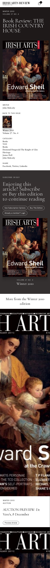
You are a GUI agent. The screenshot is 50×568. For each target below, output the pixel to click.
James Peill (7, 155)
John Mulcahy (9, 108)
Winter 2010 (8, 11)
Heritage (6, 152)
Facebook (7, 166)
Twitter (15, 166)
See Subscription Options (15, 208)
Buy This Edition (36, 208)
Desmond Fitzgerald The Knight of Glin (20, 149)
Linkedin (23, 166)
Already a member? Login (15, 213)
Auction (7, 503)
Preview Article (11, 523)
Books (5, 141)
